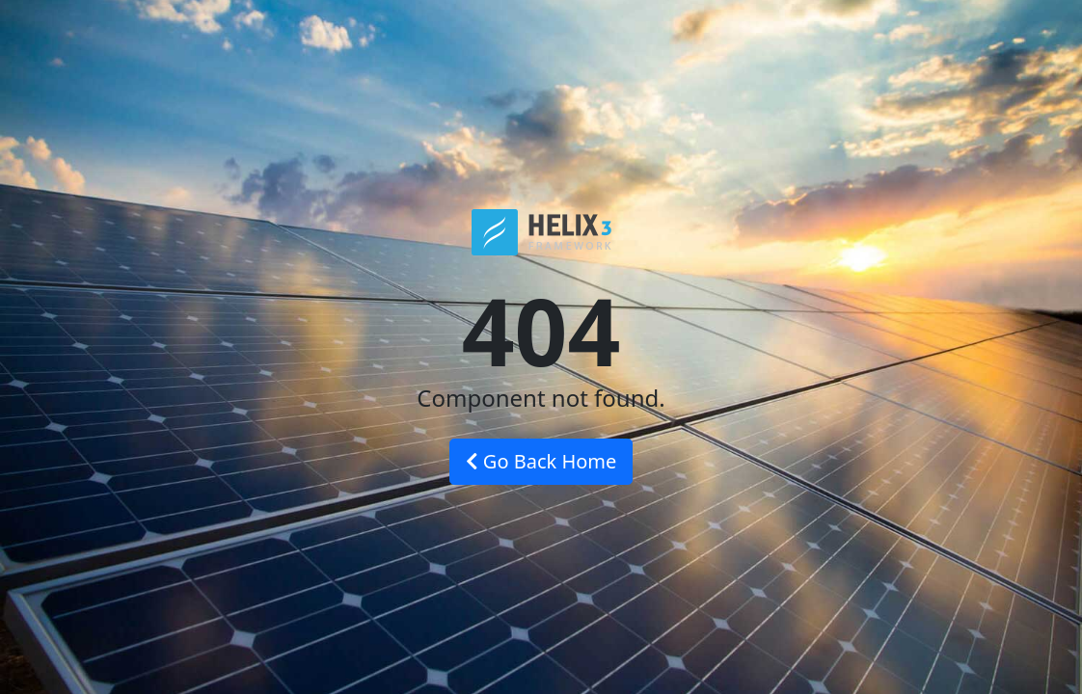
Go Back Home (541, 461)
